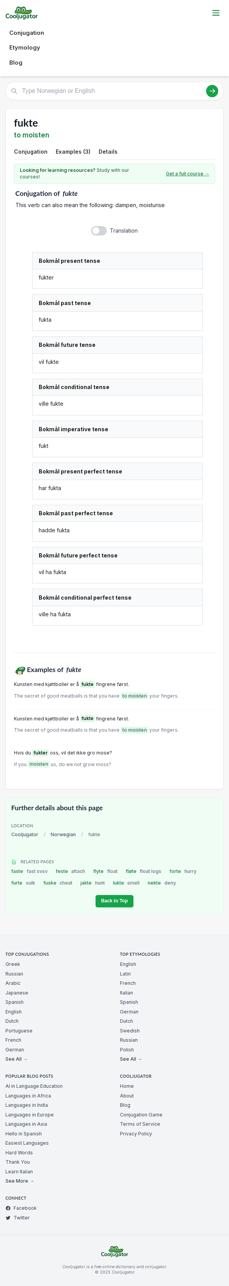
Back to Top (114, 901)
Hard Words (19, 1153)
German (14, 1050)
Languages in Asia (26, 1124)
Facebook (21, 1208)
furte (23, 883)
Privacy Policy (136, 1134)
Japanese (16, 993)
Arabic (13, 983)
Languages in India (26, 1105)
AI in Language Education (34, 1086)
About (127, 1096)
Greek (12, 964)
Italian (126, 993)
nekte (162, 883)
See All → (16, 1059)
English (13, 1012)
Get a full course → (187, 174)
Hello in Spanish (23, 1134)
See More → (19, 1181)
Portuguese (18, 1031)
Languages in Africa (28, 1096)
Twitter (17, 1218)
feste (70, 871)
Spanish (14, 1002)
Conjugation (26, 32)
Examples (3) (73, 151)
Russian (14, 974)
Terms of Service (140, 1124)
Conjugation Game (141, 1115)
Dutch (12, 1021)
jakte (92, 883)
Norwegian (63, 834)
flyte (105, 871)
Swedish (130, 1031)
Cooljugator (24, 834)
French (13, 1040)
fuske (58, 883)
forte (183, 871)
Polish (127, 1050)
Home (127, 1086)
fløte (144, 871)
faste (29, 871)
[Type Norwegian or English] (114, 91)
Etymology (24, 47)
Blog (15, 62)
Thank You (17, 1162)
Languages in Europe (29, 1115)
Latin (125, 974)
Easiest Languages (27, 1143)
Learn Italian (19, 1172)
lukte (126, 883)
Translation (124, 230)
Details (108, 151)
